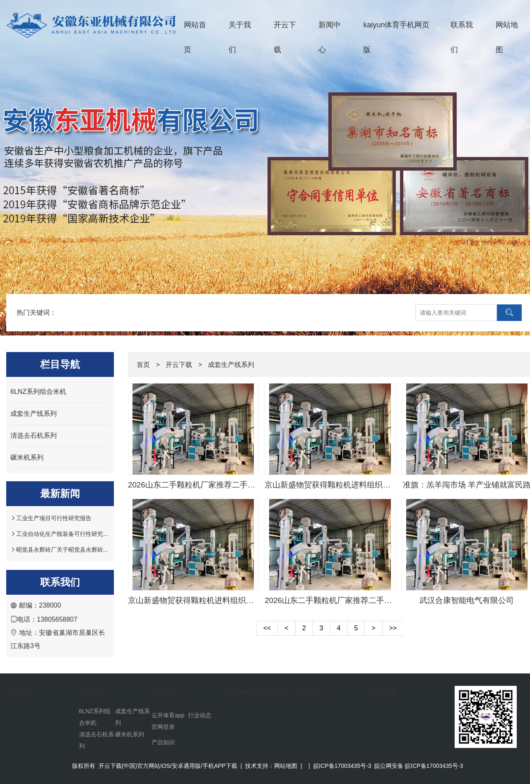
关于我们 (240, 37)
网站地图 (383, 692)
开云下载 (285, 37)
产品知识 (163, 742)
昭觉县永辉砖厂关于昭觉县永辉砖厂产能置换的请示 (82, 549)
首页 (143, 364)
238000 (50, 605)
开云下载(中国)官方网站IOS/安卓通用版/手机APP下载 (168, 765)
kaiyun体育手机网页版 (396, 37)
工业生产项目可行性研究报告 (54, 518)
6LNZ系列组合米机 (38, 391)
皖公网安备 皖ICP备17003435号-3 (418, 765)
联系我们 (461, 37)
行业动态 (199, 715)
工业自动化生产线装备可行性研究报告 (65, 534)
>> (393, 628)
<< (267, 628)
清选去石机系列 (33, 435)
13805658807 (57, 619)
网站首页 (195, 37)
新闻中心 (329, 37)
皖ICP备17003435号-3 (342, 765)
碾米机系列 (26, 457)
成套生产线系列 (33, 413)
